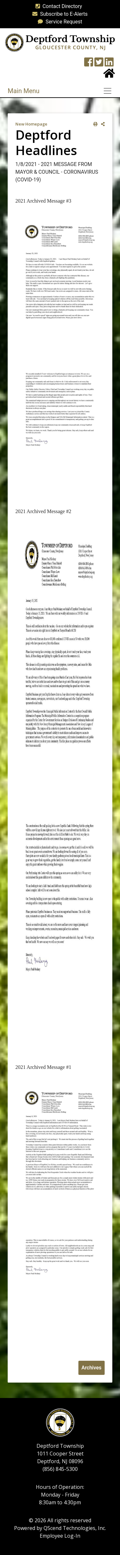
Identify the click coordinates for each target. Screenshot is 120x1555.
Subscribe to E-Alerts (59, 14)
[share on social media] (102, 124)
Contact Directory (57, 6)
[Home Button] (109, 75)
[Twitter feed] (98, 64)
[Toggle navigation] (109, 91)
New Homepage (31, 124)
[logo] (60, 42)
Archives (91, 1368)
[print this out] (94, 124)
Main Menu (23, 91)
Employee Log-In (60, 1535)
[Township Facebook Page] (88, 64)
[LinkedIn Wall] (109, 64)
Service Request (58, 22)
